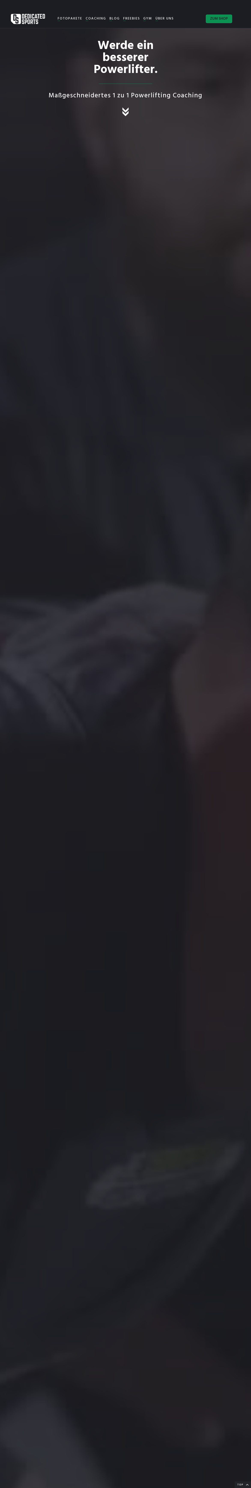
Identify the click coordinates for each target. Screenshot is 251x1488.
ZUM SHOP (219, 19)
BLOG (114, 18)
